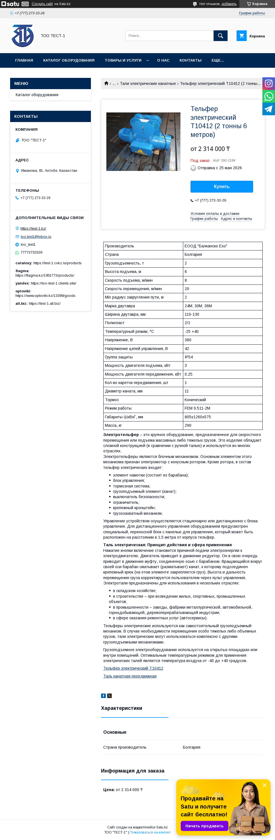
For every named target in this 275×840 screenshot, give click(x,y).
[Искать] (221, 35)
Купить (222, 186)
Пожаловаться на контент (150, 832)
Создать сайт (42, 4)
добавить (229, 4)
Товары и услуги (123, 60)
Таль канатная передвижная (130, 676)
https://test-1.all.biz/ (45, 303)
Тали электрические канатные (148, 83)
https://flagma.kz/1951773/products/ (44, 275)
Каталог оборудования (69, 60)
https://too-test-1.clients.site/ (53, 283)
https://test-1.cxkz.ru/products (57, 263)
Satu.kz (162, 827)
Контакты (190, 60)
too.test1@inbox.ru (36, 236)
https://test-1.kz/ (33, 228)
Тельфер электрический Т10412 (133, 668)
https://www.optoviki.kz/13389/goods (45, 295)
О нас (163, 60)
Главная (24, 60)
